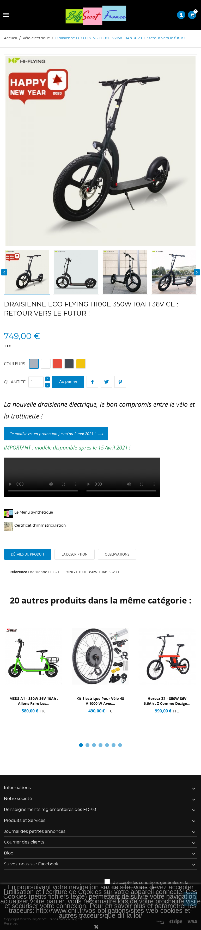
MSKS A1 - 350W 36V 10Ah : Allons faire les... (33, 701)
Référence (18, 571)
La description (75, 554)
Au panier (68, 382)
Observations (117, 554)
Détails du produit (27, 554)
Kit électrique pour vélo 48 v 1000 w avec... (100, 701)
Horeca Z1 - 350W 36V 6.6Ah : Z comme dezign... (167, 701)
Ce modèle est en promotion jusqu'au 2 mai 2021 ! (52, 433)
